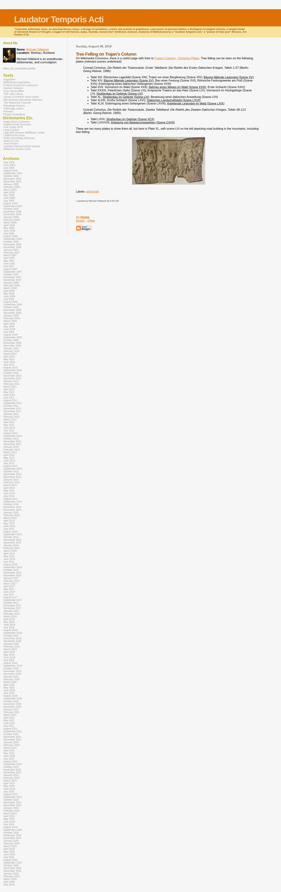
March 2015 (10, 518)
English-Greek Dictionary (17, 124)
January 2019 (11, 644)
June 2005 (9, 198)
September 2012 (12, 436)
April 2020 (9, 685)
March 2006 (10, 222)
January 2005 (11, 184)
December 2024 (12, 838)
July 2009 (8, 332)
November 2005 (12, 211)
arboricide (92, 191)
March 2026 (10, 879)
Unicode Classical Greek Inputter (21, 146)
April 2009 (9, 323)
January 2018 (11, 611)
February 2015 (11, 515)
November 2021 (12, 737)
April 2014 (9, 488)
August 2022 (10, 761)
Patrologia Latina (13, 108)
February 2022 (11, 745)
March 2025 (10, 846)
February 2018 (11, 613)
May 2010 (8, 359)
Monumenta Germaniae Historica (22, 99)
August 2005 (10, 203)
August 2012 (10, 433)
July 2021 (8, 726)
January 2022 (11, 742)
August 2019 (10, 663)
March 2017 (10, 583)
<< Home (82, 217)
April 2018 (9, 619)
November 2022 (12, 769)
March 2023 (10, 780)
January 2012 (11, 414)
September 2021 (12, 731)
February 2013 (11, 449)
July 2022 (8, 758)
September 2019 (12, 665)
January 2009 (11, 315)
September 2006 (12, 239)
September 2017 (12, 600)
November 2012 (12, 441)
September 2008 (12, 304)
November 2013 (12, 474)
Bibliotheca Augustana (16, 82)
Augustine (9, 79)
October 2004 (11, 176)
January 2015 (11, 512)
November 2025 (12, 868)
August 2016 (10, 564)
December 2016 (12, 575)
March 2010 (10, 354)
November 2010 (12, 375)
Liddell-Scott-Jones (14, 135)
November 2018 (12, 638)
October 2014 (11, 504)
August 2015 (10, 531)
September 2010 (12, 370)
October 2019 (11, 668)
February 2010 (11, 351)
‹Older (91, 220)
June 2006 (9, 230)
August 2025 (10, 860)
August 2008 (10, 302)
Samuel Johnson (13, 88)
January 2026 (11, 873)
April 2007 (9, 258)
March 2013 (10, 452)
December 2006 (12, 247)
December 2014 (12, 509)
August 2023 (10, 794)
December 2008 (12, 312)
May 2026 (8, 884)
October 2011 (11, 406)
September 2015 (12, 534)
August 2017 (10, 597)
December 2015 (12, 542)
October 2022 (11, 767)
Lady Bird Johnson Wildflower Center (24, 132)
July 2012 (8, 430)
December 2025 (12, 871)
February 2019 (11, 646)
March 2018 (10, 616)
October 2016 (11, 570)
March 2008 (10, 288)
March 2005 (10, 189)
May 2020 (8, 687)
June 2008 (9, 296)
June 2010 (9, 362)
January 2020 (11, 676)
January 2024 (11, 808)
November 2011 (12, 408)
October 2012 (11, 438)
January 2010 (11, 348)
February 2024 (11, 810)
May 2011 (8, 392)
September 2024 (12, 830)
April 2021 (9, 717)
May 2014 (8, 490)
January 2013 (11, 447)
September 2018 (12, 633)
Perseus (8, 111)
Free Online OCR (13, 127)
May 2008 (8, 293)
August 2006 (10, 236)
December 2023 (12, 805)
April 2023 (9, 783)
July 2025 (8, 857)
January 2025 (11, 840)
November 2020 (12, 704)
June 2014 (9, 493)
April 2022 (9, 750)
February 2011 (11, 384)
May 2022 (8, 753)
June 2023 (9, 788)
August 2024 (10, 827)
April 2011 (9, 389)
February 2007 (11, 252)
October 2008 (11, 307)
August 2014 (10, 499)
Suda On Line (11, 141)
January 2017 (11, 578)
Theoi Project (10, 143)
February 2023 (11, 778)
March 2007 (10, 255)
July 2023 (8, 791)
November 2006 (12, 244)
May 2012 (8, 425)
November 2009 (12, 343)
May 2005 (8, 195)
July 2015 (8, 529)
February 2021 (11, 712)
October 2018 (11, 635)
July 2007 (8, 266)
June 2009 (9, 329)
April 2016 (9, 553)
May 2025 (8, 851)
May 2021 (8, 720)
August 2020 (10, 695)
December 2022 (12, 772)
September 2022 (12, 764)
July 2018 (8, 627)
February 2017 (11, 581)
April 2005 (9, 192)
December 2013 (12, 477)
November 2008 (12, 310)
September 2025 (12, 862)
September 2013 (12, 468)
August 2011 (10, 400)
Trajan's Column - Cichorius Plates (176, 58)
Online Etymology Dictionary (19, 138)
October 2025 (11, 865)
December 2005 (12, 214)
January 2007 (11, 250)
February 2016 (11, 548)
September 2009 (12, 337)
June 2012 (9, 427)
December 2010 (12, 378)
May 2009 (8, 326)
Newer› (80, 220)
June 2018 (9, 624)
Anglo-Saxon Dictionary (16, 121)
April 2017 (9, 586)
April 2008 (9, 291)
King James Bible (13, 91)
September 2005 (12, 206)
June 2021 (9, 723)
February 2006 (11, 219)
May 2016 (8, 556)
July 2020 (8, 693)
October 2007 (11, 274)
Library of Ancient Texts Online (21, 96)
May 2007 (8, 261)
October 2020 (11, 701)
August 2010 (10, 367)
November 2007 (12, 277)
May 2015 (8, 523)
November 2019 (12, 671)
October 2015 (11, 537)
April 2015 (9, 520)
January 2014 (11, 479)
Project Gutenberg (14, 114)
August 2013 (10, 466)
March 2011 (10, 386)
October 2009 (11, 340)
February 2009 (11, 318)
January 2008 (11, 282)
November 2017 (12, 605)
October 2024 (11, 832)
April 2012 (9, 422)
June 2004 (9, 165)
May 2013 (8, 457)
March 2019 (10, 649)
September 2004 (12, 173)
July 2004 (8, 168)
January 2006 (11, 217)
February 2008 (11, 285)
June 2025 (9, 854)
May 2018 (8, 622)
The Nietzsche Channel (17, 102)
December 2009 (12, 345)
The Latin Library (13, 93)
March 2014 (10, 485)
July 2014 (8, 496)
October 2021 (11, 734)
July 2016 (8, 561)
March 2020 (10, 682)
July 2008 (8, 299)
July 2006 (8, 233)
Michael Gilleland (37, 49)
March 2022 (10, 747)
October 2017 (11, 602)
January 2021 (11, 709)
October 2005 (11, 209)
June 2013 (9, 460)
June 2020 (9, 690)
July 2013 (8, 463)
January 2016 (11, 545)
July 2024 (8, 824)
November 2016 (12, 572)
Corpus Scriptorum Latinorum (20, 85)
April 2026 (9, 882)
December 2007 (12, 280)
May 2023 (8, 786)
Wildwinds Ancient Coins (17, 149)
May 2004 (8, 162)
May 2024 (8, 819)
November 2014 (12, 507)
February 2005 (11, 187)
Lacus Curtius (11, 130)
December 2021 (12, 739)
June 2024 (9, 821)
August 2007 (10, 269)
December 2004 (12, 181)
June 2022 (9, 756)
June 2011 (9, 395)
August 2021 (10, 728)
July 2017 (8, 594)
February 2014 (11, 482)
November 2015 (12, 540)
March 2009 (10, 321)
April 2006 (9, 225)
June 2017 (9, 592)
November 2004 (12, 178)
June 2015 (9, 526)
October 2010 (11, 373)
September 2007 (12, 271)
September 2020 (12, 698)
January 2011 (11, 381)
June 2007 (9, 263)
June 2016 (9, 559)
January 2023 (11, 775)
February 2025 (11, 843)
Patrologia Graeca (14, 105)
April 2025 (9, 849)
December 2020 (12, 706)
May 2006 (8, 228)
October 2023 (11, 799)
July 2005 (8, 200)
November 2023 (12, 802)
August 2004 (10, 170)
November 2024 (12, 835)
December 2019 (12, 674)
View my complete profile (19, 68)
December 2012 (12, 444)
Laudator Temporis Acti (58, 19)
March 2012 (10, 419)
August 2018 (10, 630)
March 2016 (10, 550)
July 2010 (8, 364)
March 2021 (10, 715)
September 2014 (12, 501)
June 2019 (9, 657)
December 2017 (12, 608)
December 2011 (12, 411)
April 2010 (9, 356)
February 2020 (11, 679)
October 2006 (11, 241)
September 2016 (12, 567)
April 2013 (9, 455)
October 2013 (11, 471)
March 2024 (10, 813)
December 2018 (12, 641)
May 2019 (8, 654)
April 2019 (9, 652)
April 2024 (9, 816)
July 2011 (8, 397)
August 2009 (10, 334)
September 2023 (12, 797)
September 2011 (12, 403)
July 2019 (8, 660)
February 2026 (11, 876)
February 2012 (11, 416)
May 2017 (8, 589)
